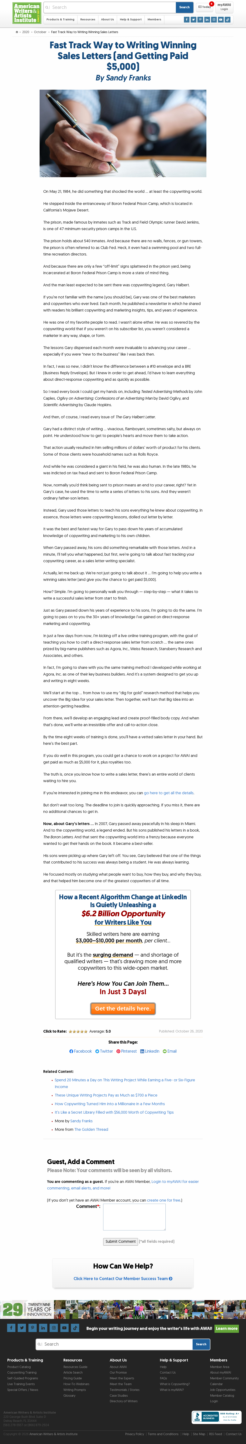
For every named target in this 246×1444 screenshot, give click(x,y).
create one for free (163, 1200)
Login (214, 1401)
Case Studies (119, 1396)
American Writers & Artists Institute (53, 1434)
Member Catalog (222, 1396)
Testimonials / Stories (125, 1390)
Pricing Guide (72, 1378)
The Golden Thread (91, 1129)
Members (154, 19)
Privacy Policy (134, 1434)
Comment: (88, 1207)
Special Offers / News (22, 1390)
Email (172, 1051)
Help (163, 1367)
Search (184, 7)
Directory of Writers (124, 1401)
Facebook (83, 1051)
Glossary (69, 1396)
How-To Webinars (76, 1384)
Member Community (224, 1378)
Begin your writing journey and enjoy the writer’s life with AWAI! (162, 1328)
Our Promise (118, 1373)
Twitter (106, 1051)
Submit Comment (121, 1241)
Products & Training (60, 19)
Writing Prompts (74, 1390)
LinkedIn (152, 1051)
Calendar (216, 1384)
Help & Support (131, 19)
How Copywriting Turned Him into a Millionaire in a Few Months (110, 1104)
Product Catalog (19, 1367)
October (40, 32)
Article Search (73, 1373)
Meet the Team (121, 1384)
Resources (87, 19)
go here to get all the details (169, 793)
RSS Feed (215, 1434)
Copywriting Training (22, 1373)
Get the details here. (123, 1008)
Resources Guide (75, 1367)
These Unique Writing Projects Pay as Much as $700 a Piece (106, 1095)
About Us (107, 19)
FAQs (163, 1378)
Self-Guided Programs (22, 1378)
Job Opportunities (222, 1390)
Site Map (199, 1434)
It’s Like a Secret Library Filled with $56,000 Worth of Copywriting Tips (114, 1112)
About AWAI (118, 1367)
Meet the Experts (122, 1378)
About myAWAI (220, 1373)
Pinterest (129, 1051)
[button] (204, 7)
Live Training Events (21, 1384)
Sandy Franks (81, 1121)
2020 (26, 32)
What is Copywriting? (175, 1384)
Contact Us (168, 1373)
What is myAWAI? (172, 1390)
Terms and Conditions (163, 1434)
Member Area (219, 1367)
